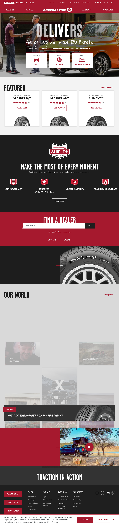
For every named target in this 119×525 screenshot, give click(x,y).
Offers (51, 2)
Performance (32, 497)
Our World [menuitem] (108, 10)
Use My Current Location (59, 232)
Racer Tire (76, 497)
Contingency (77, 503)
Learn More (102, 520)
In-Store (52, 240)
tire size (59, 60)
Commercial (32, 509)
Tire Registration (63, 500)
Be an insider (13, 494)
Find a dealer (74, 2)
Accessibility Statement (47, 504)
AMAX (97, 98)
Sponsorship (77, 500)
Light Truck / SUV (33, 503)
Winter (30, 506)
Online (67, 240)
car (36, 60)
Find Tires (13, 502)
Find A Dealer (13, 511)
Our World (78, 492)
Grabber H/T (22, 98)
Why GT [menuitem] (29, 10)
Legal (44, 497)
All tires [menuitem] (10, 10)
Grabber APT (59, 98)
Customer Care (63, 497)
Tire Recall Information (61, 507)
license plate (82, 60)
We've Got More (106, 88)
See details (22, 108)
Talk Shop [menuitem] (86, 10)
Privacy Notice (47, 500)
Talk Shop (63, 492)
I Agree (84, 520)
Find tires (61, 2)
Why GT (46, 492)
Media (75, 506)
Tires (30, 492)
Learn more (59, 201)
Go (89, 225)
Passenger (31, 500)
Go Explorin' (108, 295)
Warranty (86, 2)
